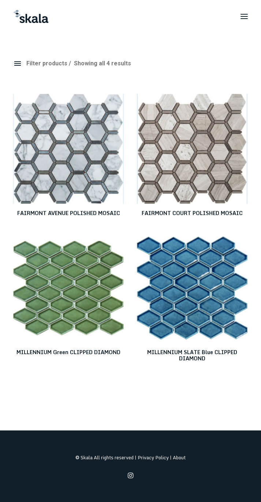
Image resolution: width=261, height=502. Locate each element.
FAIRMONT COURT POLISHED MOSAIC (192, 213)
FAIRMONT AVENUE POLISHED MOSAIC (68, 213)
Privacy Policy (153, 457)
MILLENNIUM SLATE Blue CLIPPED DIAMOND (192, 355)
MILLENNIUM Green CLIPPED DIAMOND (68, 352)
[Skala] (30, 16)
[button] (244, 16)
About (179, 457)
